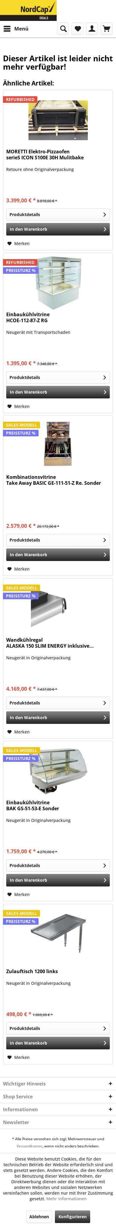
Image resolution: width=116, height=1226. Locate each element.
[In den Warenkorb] (58, 229)
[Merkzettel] (77, 29)
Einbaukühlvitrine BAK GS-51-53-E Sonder (32, 806)
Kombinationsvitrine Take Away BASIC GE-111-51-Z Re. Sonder (53, 480)
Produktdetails (57, 213)
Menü (16, 28)
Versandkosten (29, 1146)
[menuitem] (15, 29)
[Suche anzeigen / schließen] (63, 29)
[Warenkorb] (106, 29)
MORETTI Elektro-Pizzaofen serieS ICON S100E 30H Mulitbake (45, 155)
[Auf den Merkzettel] (18, 243)
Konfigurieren (72, 1216)
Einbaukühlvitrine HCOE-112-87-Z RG (28, 317)
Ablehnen (39, 1216)
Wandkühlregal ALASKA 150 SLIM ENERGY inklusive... (50, 643)
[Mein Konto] (92, 29)
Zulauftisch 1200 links (32, 971)
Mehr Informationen (66, 1198)
